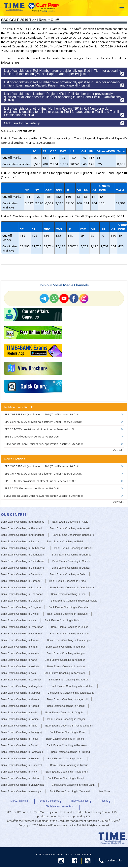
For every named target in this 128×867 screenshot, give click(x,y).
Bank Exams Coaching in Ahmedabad (22, 521)
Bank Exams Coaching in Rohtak (20, 745)
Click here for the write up (64, 123)
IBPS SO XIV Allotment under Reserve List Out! (31, 436)
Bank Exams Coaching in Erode (67, 580)
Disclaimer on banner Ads (59, 806)
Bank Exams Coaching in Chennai (71, 554)
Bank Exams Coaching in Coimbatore (22, 567)
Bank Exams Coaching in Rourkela (67, 745)
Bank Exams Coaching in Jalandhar (21, 633)
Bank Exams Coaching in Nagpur (20, 705)
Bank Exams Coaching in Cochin (71, 561)
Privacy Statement (79, 800)
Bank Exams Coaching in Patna (19, 725)
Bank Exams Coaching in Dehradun (21, 574)
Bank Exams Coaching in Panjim (66, 719)
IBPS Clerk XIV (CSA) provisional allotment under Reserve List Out (42, 422)
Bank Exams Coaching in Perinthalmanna (69, 725)
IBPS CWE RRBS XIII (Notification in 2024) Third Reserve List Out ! (41, 414)
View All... (118, 450)
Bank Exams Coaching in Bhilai (65, 541)
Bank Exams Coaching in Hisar (19, 620)
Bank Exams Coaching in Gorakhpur (22, 600)
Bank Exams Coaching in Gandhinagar (72, 587)
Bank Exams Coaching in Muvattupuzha (71, 692)
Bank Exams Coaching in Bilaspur (73, 548)
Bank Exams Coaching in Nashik (66, 705)
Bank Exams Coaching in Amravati (69, 528)
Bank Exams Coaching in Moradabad (72, 686)
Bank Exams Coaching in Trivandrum (67, 771)
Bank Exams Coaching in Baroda (20, 541)
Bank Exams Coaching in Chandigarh (22, 554)
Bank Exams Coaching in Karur (19, 659)
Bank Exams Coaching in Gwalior (20, 613)
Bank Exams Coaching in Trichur (69, 765)
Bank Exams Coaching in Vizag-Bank (73, 784)
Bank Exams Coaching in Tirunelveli (21, 765)
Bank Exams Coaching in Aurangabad (23, 534)
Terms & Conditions (49, 800)
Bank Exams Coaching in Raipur (19, 738)
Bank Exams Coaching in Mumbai (20, 692)
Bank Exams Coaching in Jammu (20, 640)
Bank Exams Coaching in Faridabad (21, 587)
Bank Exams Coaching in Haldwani (67, 613)
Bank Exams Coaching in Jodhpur (65, 646)
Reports (104, 800)
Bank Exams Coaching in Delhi (67, 574)
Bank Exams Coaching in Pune (67, 732)
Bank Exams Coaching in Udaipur (20, 778)
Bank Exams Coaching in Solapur (20, 758)
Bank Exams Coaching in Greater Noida (74, 600)
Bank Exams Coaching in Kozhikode (65, 672)
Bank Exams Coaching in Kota (18, 672)
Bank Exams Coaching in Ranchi (65, 738)
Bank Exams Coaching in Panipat (20, 719)
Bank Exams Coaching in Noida (19, 712)
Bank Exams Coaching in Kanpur (66, 653)
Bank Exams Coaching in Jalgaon (69, 633)
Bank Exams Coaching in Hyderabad (22, 626)
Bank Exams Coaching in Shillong (70, 751)
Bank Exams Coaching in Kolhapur (65, 659)
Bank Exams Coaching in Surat (65, 758)
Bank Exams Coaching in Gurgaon (21, 607)
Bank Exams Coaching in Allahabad (21, 528)
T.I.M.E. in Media (19, 800)
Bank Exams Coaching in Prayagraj (21, 732)
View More (104, 791)
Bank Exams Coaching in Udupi (66, 778)
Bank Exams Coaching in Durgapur (21, 580)
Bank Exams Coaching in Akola (70, 521)
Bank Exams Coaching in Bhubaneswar (23, 548)
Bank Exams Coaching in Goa (68, 594)
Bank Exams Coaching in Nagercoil (67, 699)
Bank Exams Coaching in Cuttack (71, 567)
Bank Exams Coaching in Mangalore (22, 686)
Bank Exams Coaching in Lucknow (21, 679)
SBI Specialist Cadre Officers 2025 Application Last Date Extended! (43, 444)
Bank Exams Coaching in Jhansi (19, 646)
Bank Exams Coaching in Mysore (20, 699)
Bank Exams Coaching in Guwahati (69, 607)
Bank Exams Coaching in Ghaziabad (22, 594)
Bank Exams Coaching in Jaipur (69, 626)
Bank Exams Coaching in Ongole (64, 712)
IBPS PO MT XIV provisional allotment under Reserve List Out (40, 429)
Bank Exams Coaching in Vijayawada (22, 784)
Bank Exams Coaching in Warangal (21, 791)
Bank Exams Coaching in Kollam (66, 666)
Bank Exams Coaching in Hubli (62, 620)
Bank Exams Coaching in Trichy (19, 771)
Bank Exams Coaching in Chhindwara (22, 561)
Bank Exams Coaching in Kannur (20, 653)
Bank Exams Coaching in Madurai (68, 679)
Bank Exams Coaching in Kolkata (20, 666)
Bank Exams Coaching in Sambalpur (22, 751)
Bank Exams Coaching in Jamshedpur (69, 640)
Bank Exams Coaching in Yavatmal (69, 791)
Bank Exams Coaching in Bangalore (73, 534)
